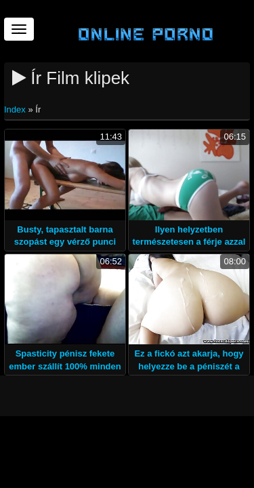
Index (16, 109)
